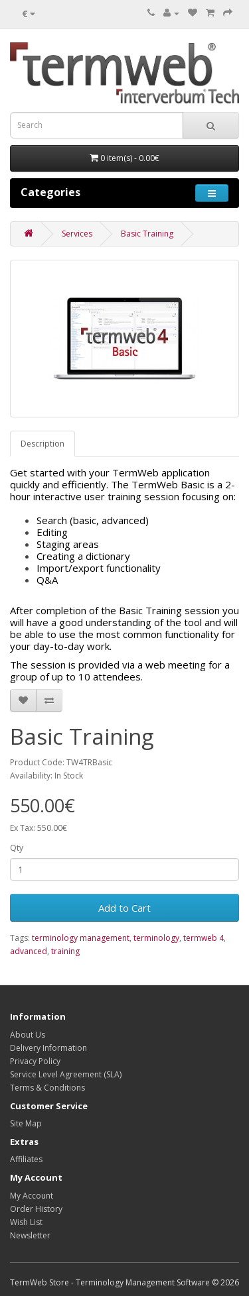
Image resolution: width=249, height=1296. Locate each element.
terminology (156, 938)
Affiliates (26, 1159)
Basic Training (147, 233)
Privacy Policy (35, 1061)
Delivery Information (48, 1047)
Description (42, 443)
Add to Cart (124, 907)
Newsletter (30, 1235)
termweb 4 (203, 938)
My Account (31, 1195)
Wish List (26, 1222)
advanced (28, 951)
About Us (27, 1034)
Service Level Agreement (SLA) (66, 1074)
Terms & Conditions (47, 1087)
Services (77, 233)
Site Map (26, 1123)
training (65, 951)
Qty (16, 847)
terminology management (80, 938)
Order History (36, 1209)
